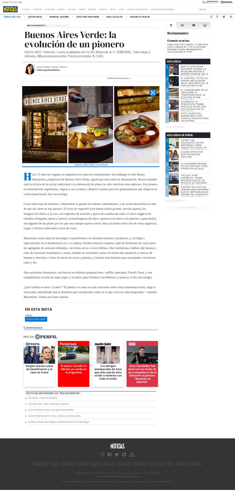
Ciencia (92, 9)
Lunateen (182, 464)
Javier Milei (35, 16)
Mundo (68, 9)
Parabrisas (124, 464)
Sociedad (40, 9)
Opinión (104, 9)
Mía (171, 464)
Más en (40, 336)
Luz (162, 464)
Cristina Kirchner (88, 16)
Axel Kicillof (114, 16)
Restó (128, 9)
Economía (55, 9)
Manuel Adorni (60, 16)
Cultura (80, 9)
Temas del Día (12, 16)
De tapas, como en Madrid (42, 397)
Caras (54, 464)
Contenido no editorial (187, 9)
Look (153, 464)
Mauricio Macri (140, 16)
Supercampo (140, 464)
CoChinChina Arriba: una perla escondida (50, 409)
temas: (28, 315)
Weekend (109, 464)
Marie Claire (68, 464)
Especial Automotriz (157, 9)
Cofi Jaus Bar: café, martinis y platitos (48, 403)
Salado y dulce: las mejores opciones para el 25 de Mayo (58, 421)
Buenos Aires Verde (36, 319)
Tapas (138, 9)
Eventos (117, 9)
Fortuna (83, 464)
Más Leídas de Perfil (180, 135)
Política (27, 9)
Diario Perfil (40, 464)
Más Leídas (174, 61)
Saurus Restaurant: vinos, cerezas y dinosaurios (54, 415)
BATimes (196, 464)
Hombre (95, 464)
